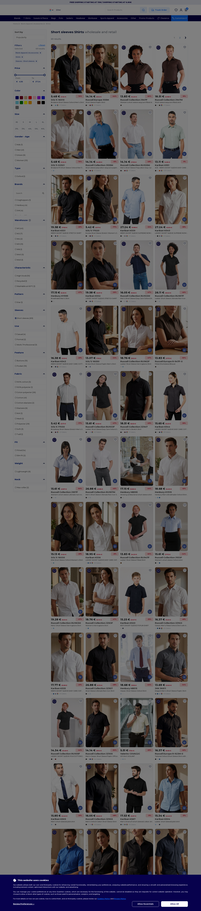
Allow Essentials (145, 904)
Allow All (174, 904)
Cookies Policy (103, 899)
